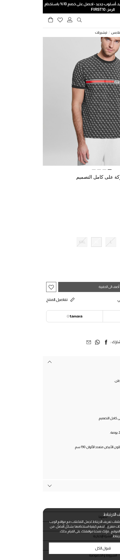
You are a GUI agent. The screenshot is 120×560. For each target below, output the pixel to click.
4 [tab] (51, 169)
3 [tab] (56, 169)
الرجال (88, 32)
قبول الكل (60, 548)
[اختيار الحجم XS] (111, 242)
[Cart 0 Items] (8, 21)
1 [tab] (67, 169)
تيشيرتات (58, 32)
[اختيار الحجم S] (97, 242)
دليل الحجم (109, 252)
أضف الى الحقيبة (66, 287)
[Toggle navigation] (113, 21)
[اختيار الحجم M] (82, 242)
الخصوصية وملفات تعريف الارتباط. (91, 536)
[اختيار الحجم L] (68, 242)
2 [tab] (61, 169)
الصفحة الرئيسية (106, 32)
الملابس (74, 32)
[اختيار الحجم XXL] (39, 242)
